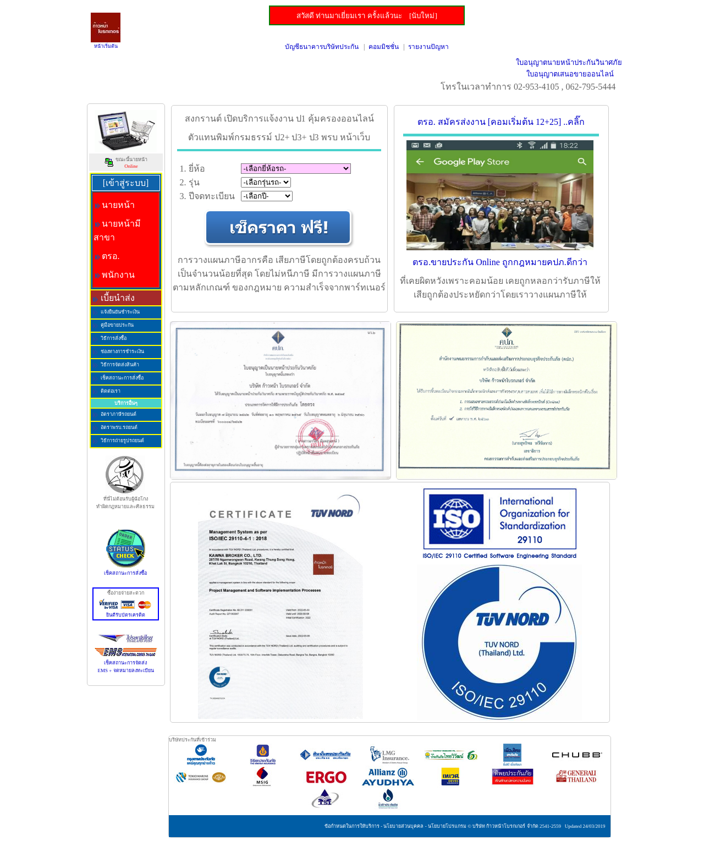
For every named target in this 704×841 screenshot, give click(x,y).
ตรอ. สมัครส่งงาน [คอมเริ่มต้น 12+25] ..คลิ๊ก (501, 122)
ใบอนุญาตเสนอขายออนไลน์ (570, 74)
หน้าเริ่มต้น (106, 46)
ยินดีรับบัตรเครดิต (125, 612)
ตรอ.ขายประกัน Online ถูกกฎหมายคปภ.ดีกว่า (500, 262)
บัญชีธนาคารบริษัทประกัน (322, 47)
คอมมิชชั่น (384, 47)
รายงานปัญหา (428, 47)
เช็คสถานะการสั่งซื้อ (125, 570)
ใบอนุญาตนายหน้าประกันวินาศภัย (569, 62)
